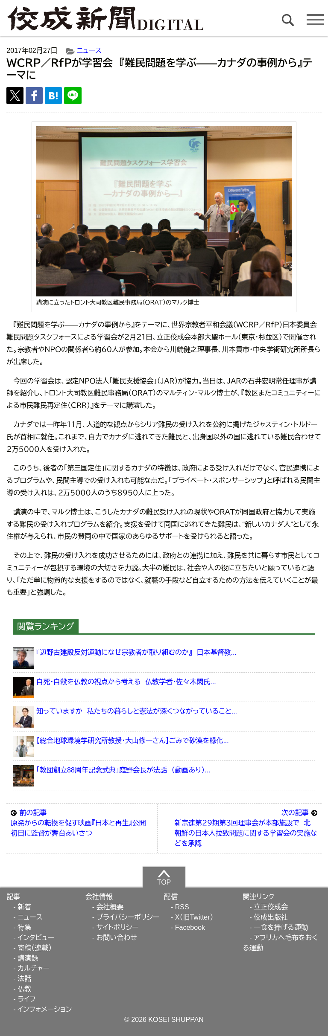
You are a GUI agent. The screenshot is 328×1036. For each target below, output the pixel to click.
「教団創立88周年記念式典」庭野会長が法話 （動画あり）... (123, 770)
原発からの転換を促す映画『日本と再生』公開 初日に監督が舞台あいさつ (82, 822)
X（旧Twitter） (194, 917)
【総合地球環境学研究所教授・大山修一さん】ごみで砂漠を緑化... (132, 740)
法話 (24, 978)
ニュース (89, 50)
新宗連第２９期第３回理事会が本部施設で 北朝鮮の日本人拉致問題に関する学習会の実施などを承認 (246, 827)
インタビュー (36, 937)
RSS (182, 907)
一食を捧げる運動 (281, 927)
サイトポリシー (117, 927)
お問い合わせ (116, 937)
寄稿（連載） (35, 948)
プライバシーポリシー (127, 917)
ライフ (26, 999)
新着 (24, 907)
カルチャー (34, 968)
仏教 (24, 988)
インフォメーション (45, 1009)
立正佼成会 (271, 907)
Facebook (190, 927)
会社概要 (109, 907)
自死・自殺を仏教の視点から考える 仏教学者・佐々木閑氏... (126, 681)
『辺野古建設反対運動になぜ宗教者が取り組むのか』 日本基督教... (136, 652)
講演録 (28, 958)
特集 (24, 927)
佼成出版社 (271, 917)
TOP (164, 877)
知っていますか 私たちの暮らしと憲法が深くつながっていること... (136, 711)
